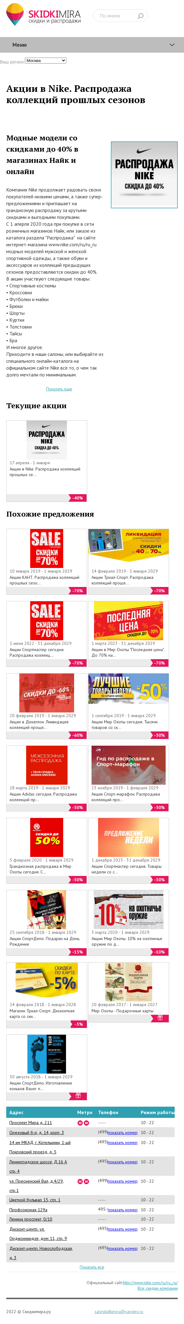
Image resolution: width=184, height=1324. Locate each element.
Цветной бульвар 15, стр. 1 (34, 1200)
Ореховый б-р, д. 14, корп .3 (36, 1132)
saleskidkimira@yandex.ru (119, 1311)
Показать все (92, 1267)
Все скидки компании (158, 1288)
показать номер (123, 1132)
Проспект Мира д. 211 (30, 1122)
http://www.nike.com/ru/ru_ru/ (150, 1282)
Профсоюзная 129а (28, 1210)
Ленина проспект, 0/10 (30, 1219)
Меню (19, 44)
